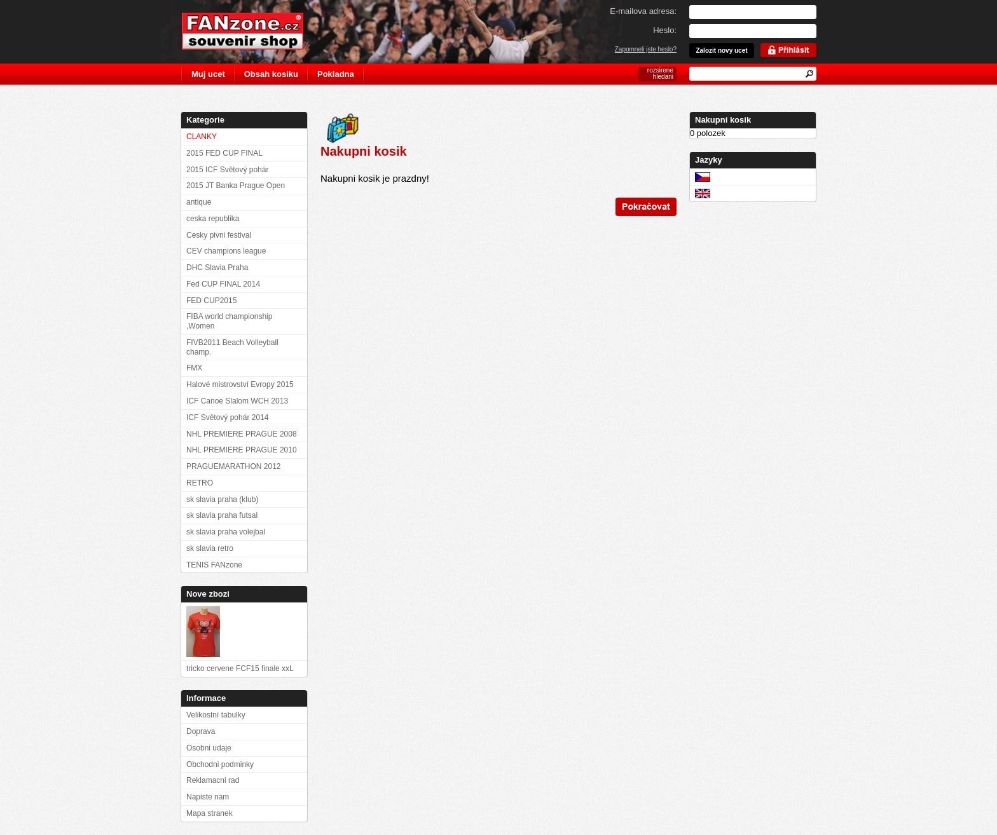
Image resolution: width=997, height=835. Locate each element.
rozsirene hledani (660, 73)
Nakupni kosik (723, 120)
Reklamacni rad (212, 780)
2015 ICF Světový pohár (227, 169)
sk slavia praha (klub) (222, 499)
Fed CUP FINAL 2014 (223, 284)
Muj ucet (208, 74)
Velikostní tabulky (215, 714)
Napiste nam (207, 796)
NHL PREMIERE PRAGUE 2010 (241, 449)
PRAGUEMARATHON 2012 (233, 466)
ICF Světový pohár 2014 (227, 417)
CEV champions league (226, 251)
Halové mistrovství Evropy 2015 (240, 384)
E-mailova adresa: (643, 11)
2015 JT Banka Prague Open (235, 185)
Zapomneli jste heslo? (646, 49)
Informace (206, 698)
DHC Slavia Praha (217, 267)
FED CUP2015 (211, 300)
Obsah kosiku (271, 74)
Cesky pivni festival (218, 235)
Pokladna (335, 74)
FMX (194, 367)
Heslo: (665, 30)
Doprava (200, 731)
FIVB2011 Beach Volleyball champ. (232, 347)
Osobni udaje (208, 747)
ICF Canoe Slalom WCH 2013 (237, 401)
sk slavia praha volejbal (225, 531)
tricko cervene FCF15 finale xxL (240, 668)
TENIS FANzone (214, 564)
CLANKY (201, 136)
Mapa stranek (209, 813)
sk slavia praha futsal (222, 515)
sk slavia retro (209, 548)
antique (198, 202)
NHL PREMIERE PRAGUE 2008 (241, 434)
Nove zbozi (208, 594)
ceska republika (212, 218)
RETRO (199, 483)
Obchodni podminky (220, 764)
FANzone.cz (252, 31)
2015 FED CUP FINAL (224, 153)
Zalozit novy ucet (721, 50)
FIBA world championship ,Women (229, 321)
